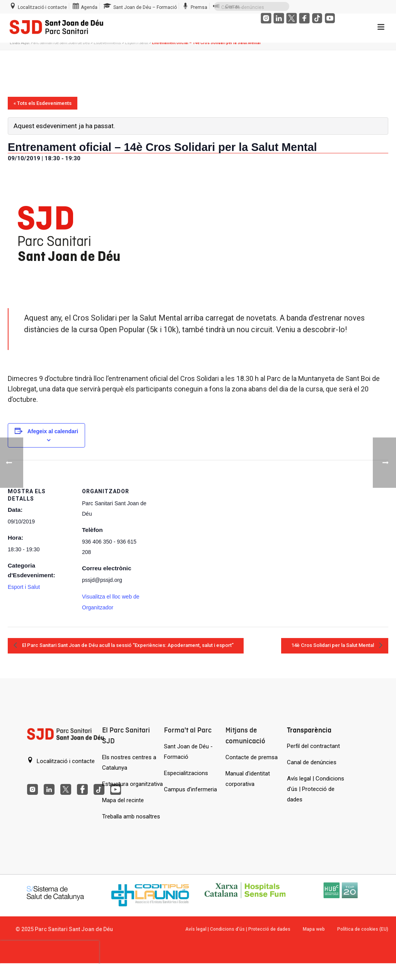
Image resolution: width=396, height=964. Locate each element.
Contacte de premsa (251, 757)
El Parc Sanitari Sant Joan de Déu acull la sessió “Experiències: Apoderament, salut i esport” (127, 645)
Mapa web (314, 929)
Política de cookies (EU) (362, 929)
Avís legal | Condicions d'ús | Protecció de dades (315, 789)
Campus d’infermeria (190, 789)
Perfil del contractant (313, 746)
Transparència (309, 730)
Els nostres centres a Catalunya (129, 762)
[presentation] (49, 952)
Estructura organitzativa (132, 783)
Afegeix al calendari (53, 431)
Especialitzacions (186, 773)
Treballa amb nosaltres (131, 816)
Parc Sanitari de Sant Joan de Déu (60, 43)
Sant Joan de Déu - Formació (188, 751)
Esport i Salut (136, 43)
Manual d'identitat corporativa (247, 778)
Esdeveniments (107, 43)
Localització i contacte (61, 761)
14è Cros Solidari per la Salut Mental (333, 645)
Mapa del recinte (123, 800)
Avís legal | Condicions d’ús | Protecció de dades (237, 929)
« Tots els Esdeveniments (43, 103)
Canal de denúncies (311, 762)
